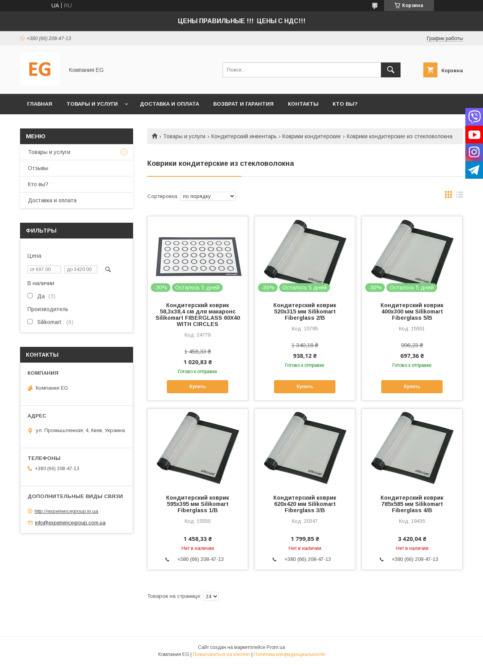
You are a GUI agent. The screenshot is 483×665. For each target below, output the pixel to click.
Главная (39, 104)
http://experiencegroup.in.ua (66, 511)
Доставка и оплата (169, 104)
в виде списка (459, 196)
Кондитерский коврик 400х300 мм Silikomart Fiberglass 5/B (412, 311)
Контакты (303, 104)
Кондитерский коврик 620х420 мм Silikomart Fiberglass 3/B (304, 504)
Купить (197, 386)
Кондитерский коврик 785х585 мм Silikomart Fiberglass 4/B (412, 504)
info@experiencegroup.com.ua (70, 523)
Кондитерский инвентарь (244, 136)
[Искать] (391, 69)
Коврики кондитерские (311, 136)
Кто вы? (345, 104)
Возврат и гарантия (243, 104)
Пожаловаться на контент (221, 654)
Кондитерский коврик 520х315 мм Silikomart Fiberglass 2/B (304, 311)
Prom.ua (276, 647)
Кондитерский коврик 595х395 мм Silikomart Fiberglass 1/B (197, 504)
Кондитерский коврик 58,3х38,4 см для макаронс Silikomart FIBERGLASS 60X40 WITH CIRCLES (198, 314)
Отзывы (38, 168)
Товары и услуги (92, 104)
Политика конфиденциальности (289, 654)
